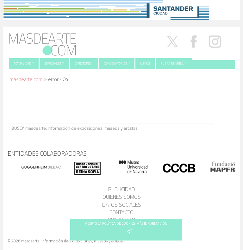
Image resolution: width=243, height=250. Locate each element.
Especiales (54, 63)
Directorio (84, 63)
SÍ (129, 232)
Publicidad (121, 189)
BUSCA (224, 127)
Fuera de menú (173, 63)
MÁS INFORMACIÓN (151, 223)
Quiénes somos (122, 197)
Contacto (121, 212)
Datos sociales (121, 205)
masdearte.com (26, 79)
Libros (145, 63)
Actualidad (24, 63)
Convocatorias (117, 63)
